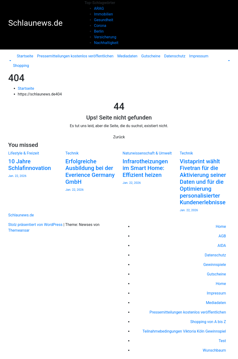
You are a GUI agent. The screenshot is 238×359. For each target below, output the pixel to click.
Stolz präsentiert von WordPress (36, 224)
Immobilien (103, 14)
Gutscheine (150, 56)
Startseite (25, 56)
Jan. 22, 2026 (17, 176)
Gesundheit (103, 20)
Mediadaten (127, 56)
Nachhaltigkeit (106, 42)
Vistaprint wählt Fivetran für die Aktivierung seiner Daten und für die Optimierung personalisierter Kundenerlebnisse (203, 182)
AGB (222, 236)
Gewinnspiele (214, 264)
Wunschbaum (214, 350)
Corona (100, 25)
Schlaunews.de (35, 23)
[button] (9, 61)
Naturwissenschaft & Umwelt (147, 153)
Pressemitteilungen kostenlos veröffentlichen (75, 56)
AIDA (222, 245)
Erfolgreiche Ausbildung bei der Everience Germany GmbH (90, 171)
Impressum (198, 56)
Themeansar (19, 230)
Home (221, 226)
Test (222, 341)
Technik (72, 153)
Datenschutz (174, 56)
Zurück (119, 137)
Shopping (21, 65)
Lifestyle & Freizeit (23, 153)
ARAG (99, 8)
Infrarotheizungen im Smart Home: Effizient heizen (145, 168)
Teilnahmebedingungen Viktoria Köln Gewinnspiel (184, 331)
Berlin (99, 31)
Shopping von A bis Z (208, 321)
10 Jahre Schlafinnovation (29, 165)
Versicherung (105, 37)
